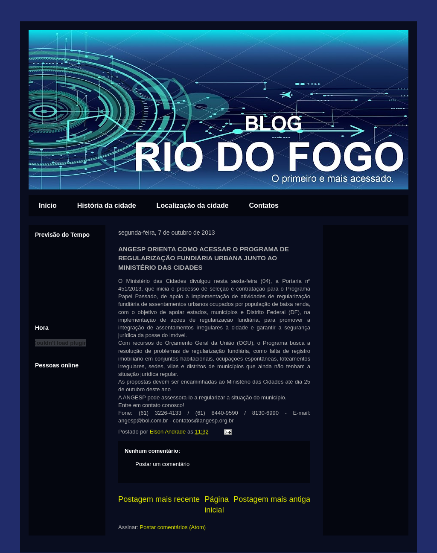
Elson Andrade (168, 431)
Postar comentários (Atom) (173, 527)
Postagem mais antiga (271, 499)
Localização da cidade (193, 205)
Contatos (264, 205)
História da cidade (106, 205)
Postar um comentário (162, 464)
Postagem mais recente (159, 499)
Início (48, 205)
